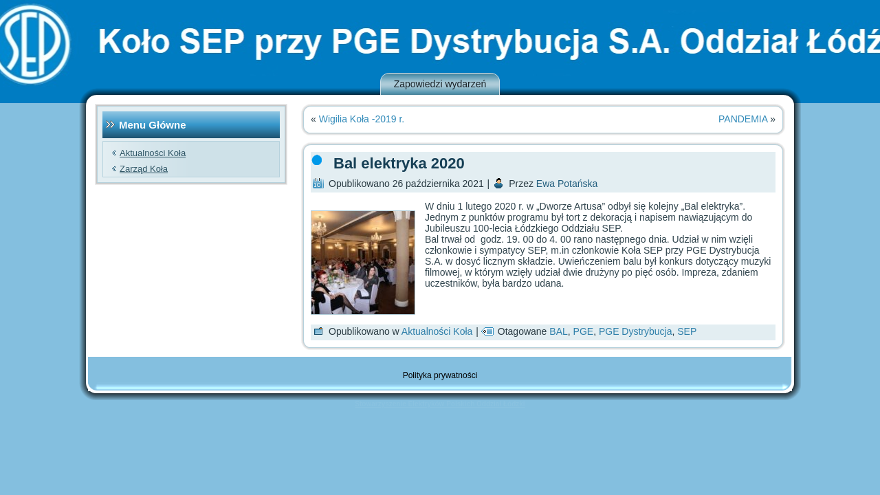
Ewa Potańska (567, 183)
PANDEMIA (742, 118)
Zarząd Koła (144, 169)
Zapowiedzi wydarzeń (440, 83)
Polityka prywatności (440, 375)
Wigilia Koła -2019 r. (362, 118)
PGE (583, 331)
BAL (558, 331)
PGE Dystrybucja (635, 331)
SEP (686, 331)
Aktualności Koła (153, 153)
